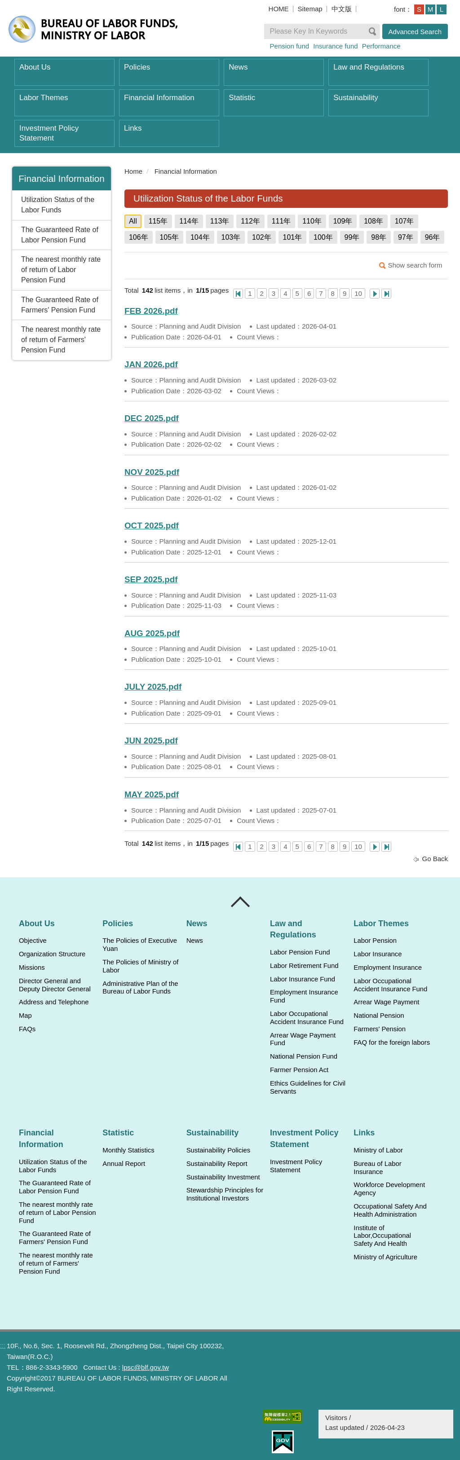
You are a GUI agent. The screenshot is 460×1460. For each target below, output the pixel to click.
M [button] (430, 9)
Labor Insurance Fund (302, 979)
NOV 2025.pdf (151, 472)
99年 (352, 237)
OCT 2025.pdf (151, 525)
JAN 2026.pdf (151, 364)
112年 (250, 221)
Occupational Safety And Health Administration (390, 1210)
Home (133, 171)
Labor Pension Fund (300, 952)
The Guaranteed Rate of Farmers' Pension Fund (59, 305)
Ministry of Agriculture (385, 1257)
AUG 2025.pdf (152, 633)
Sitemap (310, 9)
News (238, 67)
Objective (33, 940)
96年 (432, 237)
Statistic (242, 97)
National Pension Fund (303, 1056)
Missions (32, 967)
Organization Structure (52, 954)
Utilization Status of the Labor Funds (57, 205)
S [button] (419, 9)
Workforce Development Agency (389, 1188)
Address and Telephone (54, 1002)
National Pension (379, 1015)
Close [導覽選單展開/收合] (241, 902)
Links (133, 128)
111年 (281, 221)
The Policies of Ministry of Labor (140, 966)
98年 (378, 237)
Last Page (386, 294)
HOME (279, 9)
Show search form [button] (415, 265)
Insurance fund (335, 46)
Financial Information (159, 97)
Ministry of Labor (378, 1150)
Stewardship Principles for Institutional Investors (224, 1194)
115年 (158, 221)
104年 (200, 237)
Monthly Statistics (128, 1150)
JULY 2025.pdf (152, 686)
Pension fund (290, 46)
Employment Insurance (388, 967)
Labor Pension (375, 940)
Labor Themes (43, 97)
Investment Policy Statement (49, 133)
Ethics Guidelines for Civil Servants (307, 1087)
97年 (405, 237)
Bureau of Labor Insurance (377, 1167)
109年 (343, 221)
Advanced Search (415, 31)
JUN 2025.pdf (151, 740)
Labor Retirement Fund (304, 965)
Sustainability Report (217, 1163)
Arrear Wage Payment (386, 1002)
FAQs (27, 1029)
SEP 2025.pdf (150, 579)
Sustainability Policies (218, 1150)
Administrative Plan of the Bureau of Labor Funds (140, 987)
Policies (137, 67)
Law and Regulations (368, 67)
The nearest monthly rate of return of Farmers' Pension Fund (61, 339)
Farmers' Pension (380, 1029)
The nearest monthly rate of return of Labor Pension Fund (61, 269)
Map (25, 1015)
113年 (220, 221)
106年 (138, 237)
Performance (381, 46)
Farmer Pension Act (299, 1069)
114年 (189, 221)
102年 (261, 237)
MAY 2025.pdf (151, 794)
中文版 (342, 9)
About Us (34, 67)
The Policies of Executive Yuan (139, 944)
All (133, 221)
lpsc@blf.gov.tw (145, 1367)
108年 (373, 221)
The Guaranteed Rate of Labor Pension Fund (59, 235)
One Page (238, 294)
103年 (231, 237)
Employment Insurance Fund (304, 996)
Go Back (435, 858)
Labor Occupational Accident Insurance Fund (307, 1017)
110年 (312, 221)
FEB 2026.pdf (151, 311)
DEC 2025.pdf (151, 418)
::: (121, 171)
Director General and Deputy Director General (55, 985)
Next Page (375, 294)
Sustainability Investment (223, 1177)
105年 (169, 237)
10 (358, 293)
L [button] (441, 9)
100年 (323, 237)
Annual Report (123, 1163)
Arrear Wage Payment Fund (303, 1039)
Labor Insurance (378, 954)
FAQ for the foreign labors (392, 1042)
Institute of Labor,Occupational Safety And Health (382, 1236)
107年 (404, 221)
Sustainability (355, 97)
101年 (292, 237)
